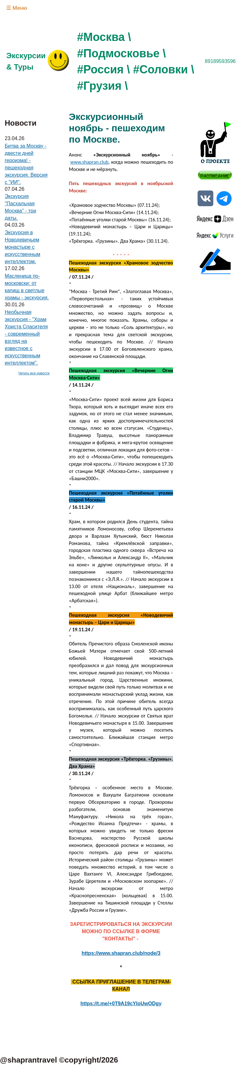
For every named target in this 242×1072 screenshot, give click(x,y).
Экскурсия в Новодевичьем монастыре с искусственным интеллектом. (22, 247)
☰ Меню (16, 8)
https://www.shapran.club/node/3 (121, 953)
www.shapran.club (89, 162)
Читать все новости (33, 373)
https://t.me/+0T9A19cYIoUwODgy (120, 1003)
